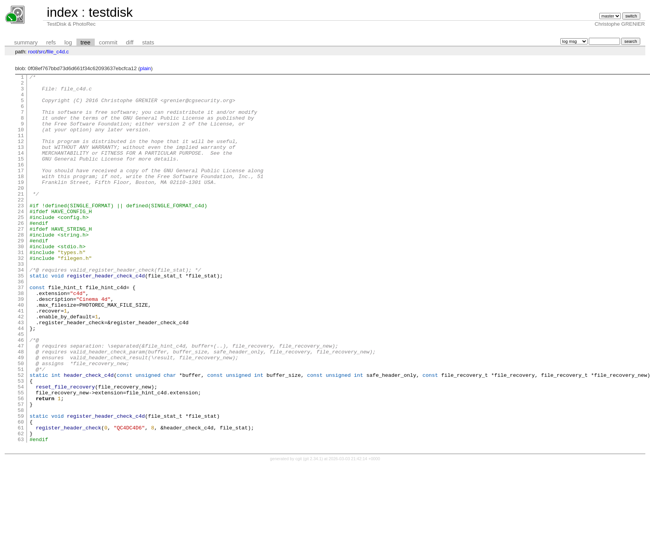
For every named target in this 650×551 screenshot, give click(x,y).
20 (21, 211)
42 (21, 365)
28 (21, 267)
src (42, 52)
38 (21, 337)
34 (21, 309)
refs (51, 42)
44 (21, 379)
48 (21, 407)
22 (21, 225)
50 (21, 421)
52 (21, 435)
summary (25, 42)
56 (21, 463)
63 (21, 512)
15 (21, 176)
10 (21, 141)
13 (21, 162)
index (62, 12)
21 (21, 218)
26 (21, 253)
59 (21, 484)
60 (21, 491)
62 (21, 505)
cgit (299, 532)
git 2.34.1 (313, 532)
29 (21, 274)
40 (21, 351)
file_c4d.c (58, 52)
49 (21, 414)
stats (148, 42)
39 (21, 344)
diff (129, 42)
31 (21, 288)
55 (21, 456)
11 (21, 148)
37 (21, 330)
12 (21, 155)
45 (21, 386)
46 (21, 393)
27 (21, 260)
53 (21, 442)
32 (21, 295)
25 (21, 246)
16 (21, 183)
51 (21, 428)
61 (21, 498)
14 (21, 169)
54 (21, 449)
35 (21, 316)
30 (21, 281)
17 (21, 190)
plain (145, 68)
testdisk (111, 12)
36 (21, 323)
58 (21, 477)
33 (21, 302)
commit (108, 42)
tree (85, 42)
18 (21, 197)
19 (21, 204)
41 (21, 358)
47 (21, 400)
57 (21, 470)
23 (21, 232)
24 (21, 239)
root (32, 52)
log (68, 42)
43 (21, 372)
